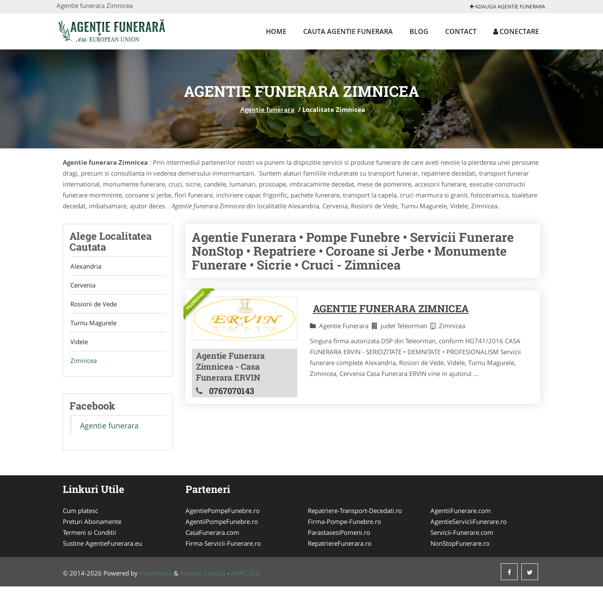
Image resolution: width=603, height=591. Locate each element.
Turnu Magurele (93, 325)
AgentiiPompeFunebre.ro (222, 526)
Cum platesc (80, 515)
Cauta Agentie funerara (348, 31)
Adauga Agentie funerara (507, 6)
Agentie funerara (267, 109)
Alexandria (85, 266)
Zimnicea (83, 365)
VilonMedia (155, 577)
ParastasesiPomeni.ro (339, 537)
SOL (255, 577)
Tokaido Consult (203, 577)
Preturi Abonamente (92, 526)
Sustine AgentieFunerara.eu (102, 548)
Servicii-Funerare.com (461, 537)
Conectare (516, 31)
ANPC (239, 577)
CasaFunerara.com (212, 537)
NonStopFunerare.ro (460, 548)
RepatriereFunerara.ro (339, 548)
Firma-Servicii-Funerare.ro (223, 548)
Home (276, 31)
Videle (78, 345)
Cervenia (82, 286)
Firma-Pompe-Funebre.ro (344, 526)
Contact (461, 31)
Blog (419, 31)
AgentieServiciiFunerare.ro (468, 526)
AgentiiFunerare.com (460, 515)
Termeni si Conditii (89, 537)
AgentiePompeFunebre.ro (223, 515)
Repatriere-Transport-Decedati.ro (355, 515)
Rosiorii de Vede (93, 306)
